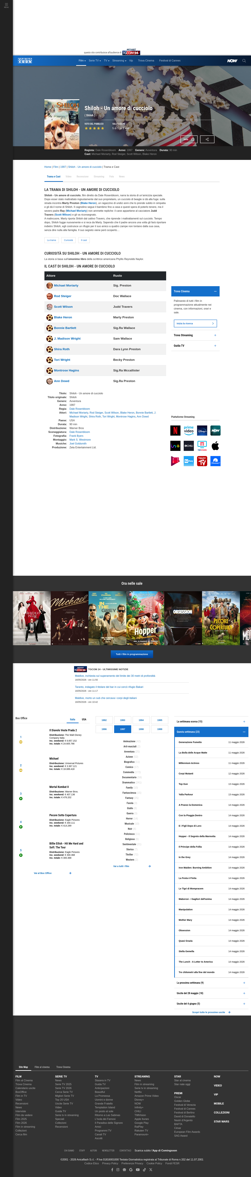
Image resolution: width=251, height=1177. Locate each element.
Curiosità (68, 240)
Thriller (129, 854)
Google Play (142, 1123)
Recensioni (21, 1103)
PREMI (178, 1093)
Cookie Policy (154, 1163)
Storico (130, 849)
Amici (98, 1126)
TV (96, 1076)
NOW (138, 1103)
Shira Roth (62, 349)
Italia (72, 719)
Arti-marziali (130, 746)
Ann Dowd (61, 381)
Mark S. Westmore (80, 439)
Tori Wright (62, 359)
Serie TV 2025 (63, 1084)
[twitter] (151, 1170)
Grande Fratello (104, 1103)
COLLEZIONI (222, 1112)
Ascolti (98, 1138)
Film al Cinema (24, 1080)
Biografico (129, 761)
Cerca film (21, 1134)
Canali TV (100, 1134)
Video (18, 1099)
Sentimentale (129, 844)
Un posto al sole (104, 1111)
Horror (129, 818)
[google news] (124, 1170)
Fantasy (129, 797)
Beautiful (100, 1092)
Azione (129, 756)
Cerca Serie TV (64, 1092)
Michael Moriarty (101, 154)
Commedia (128, 772)
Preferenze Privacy (132, 1163)
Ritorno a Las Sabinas (107, 1115)
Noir (130, 828)
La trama (51, 240)
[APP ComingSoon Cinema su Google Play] (211, 1150)
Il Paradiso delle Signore (109, 1123)
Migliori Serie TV (64, 1095)
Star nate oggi (182, 1084)
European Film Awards (187, 1132)
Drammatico (128, 782)
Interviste (20, 1111)
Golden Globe (182, 1101)
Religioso (130, 839)
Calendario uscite (25, 1088)
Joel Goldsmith (78, 443)
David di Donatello (184, 1116)
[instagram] (118, 1170)
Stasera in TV (102, 1080)
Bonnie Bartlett (65, 328)
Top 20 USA (62, 1099)
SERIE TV (61, 1076)
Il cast (84, 240)
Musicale (129, 823)
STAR (177, 1076)
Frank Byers (76, 435)
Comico (129, 767)
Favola (130, 803)
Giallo (130, 808)
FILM (18, 1076)
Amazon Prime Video (147, 1095)
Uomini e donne (104, 1099)
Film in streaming (25, 1126)
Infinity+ (139, 1107)
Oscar (177, 1097)
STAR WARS (221, 1121)
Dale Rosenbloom (105, 150)
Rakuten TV (141, 1130)
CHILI (138, 1111)
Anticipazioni (102, 1088)
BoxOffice (21, 1092)
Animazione (129, 741)
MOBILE (219, 1103)
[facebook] (112, 1170)
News (18, 1107)
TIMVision (140, 1115)
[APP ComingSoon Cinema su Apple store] (188, 1150)
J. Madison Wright (67, 338)
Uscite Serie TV (64, 1103)
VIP (216, 1094)
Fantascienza (129, 792)
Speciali (59, 1119)
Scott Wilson (134, 154)
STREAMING (142, 1076)
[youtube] (138, 1170)
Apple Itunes (142, 1119)
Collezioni (21, 1130)
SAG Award (180, 1135)
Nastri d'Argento (183, 1120)
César (177, 1128)
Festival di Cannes (184, 1108)
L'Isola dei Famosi (105, 1119)
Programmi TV (103, 1130)
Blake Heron (149, 154)
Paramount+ (142, 1134)
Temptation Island (105, 1107)
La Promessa (102, 1095)
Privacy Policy (110, 1163)
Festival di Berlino (184, 1112)
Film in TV (21, 1095)
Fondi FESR (173, 1163)
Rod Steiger (118, 154)
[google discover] (131, 1170)
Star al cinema (182, 1080)
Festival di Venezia (185, 1104)
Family (129, 787)
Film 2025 (21, 1119)
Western (130, 859)
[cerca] (244, 60)
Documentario (129, 777)
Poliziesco (129, 833)
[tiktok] (144, 1170)
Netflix (138, 1092)
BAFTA (178, 1124)
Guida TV (60, 1111)
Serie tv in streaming (67, 1115)
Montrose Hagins (66, 370)
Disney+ (139, 1099)
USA (84, 719)
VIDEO (218, 1085)
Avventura (151, 150)
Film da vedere (24, 1115)
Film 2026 (21, 1123)
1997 (130, 150)
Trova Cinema (23, 1084)
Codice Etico (91, 1163)
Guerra (130, 813)
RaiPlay (139, 1126)
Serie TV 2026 (63, 1088)
